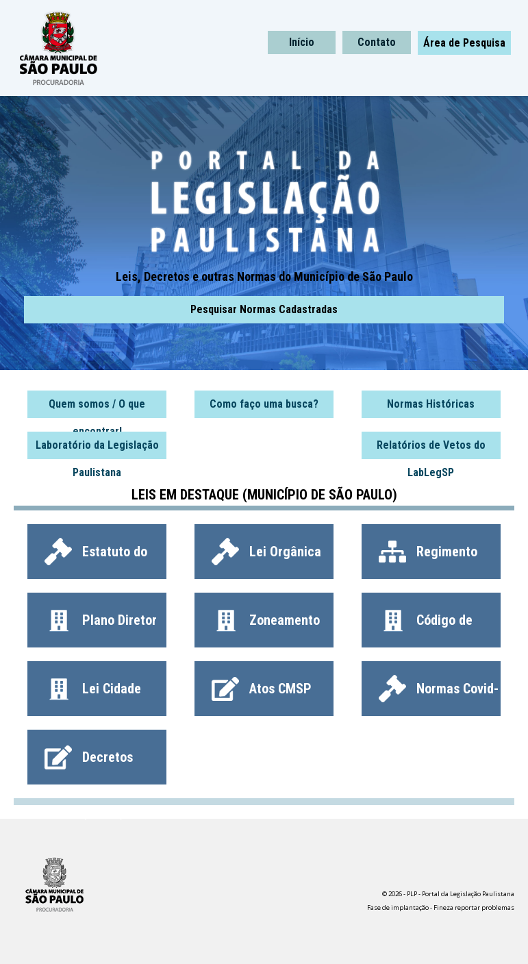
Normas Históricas (431, 403)
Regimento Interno (428, 558)
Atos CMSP (262, 688)
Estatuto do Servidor (96, 558)
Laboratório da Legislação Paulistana (97, 448)
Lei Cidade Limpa (93, 695)
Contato (376, 42)
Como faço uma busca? (264, 403)
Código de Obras (426, 626)
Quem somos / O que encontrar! (97, 407)
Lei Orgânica (266, 551)
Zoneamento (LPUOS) (266, 626)
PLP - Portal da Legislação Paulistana (142, 48)
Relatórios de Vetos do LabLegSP (431, 448)
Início (301, 42)
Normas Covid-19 (439, 695)
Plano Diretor (101, 620)
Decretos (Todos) (89, 763)
